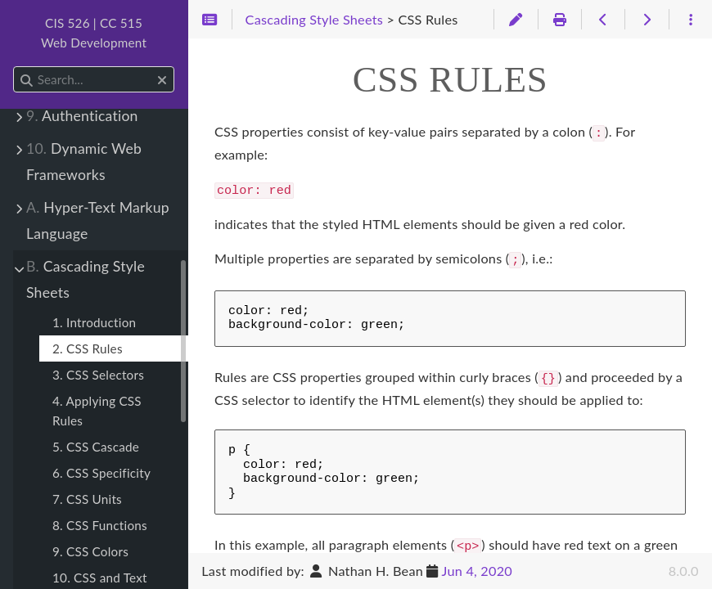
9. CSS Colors (90, 551)
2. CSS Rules (87, 348)
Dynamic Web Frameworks (84, 161)
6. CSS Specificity (101, 472)
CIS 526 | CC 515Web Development (93, 33)
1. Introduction (94, 322)
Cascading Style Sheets (85, 279)
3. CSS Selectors (98, 374)
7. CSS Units (87, 499)
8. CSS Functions (99, 525)
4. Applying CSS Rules (97, 410)
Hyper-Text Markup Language (97, 220)
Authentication (82, 115)
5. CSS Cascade (95, 446)
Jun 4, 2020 (477, 570)
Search (14, 66)
